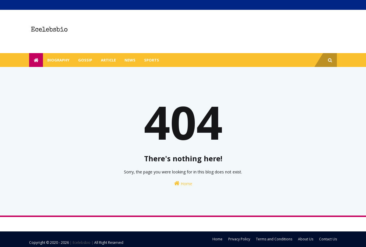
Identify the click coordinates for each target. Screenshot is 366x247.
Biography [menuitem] (58, 60)
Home (183, 183)
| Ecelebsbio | (81, 242)
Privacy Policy (239, 239)
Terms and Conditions (274, 239)
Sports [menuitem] (151, 60)
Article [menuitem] (108, 60)
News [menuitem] (129, 60)
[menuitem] (36, 60)
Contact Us (328, 239)
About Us (305, 239)
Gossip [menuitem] (85, 60)
